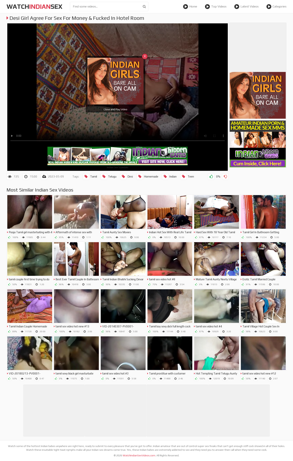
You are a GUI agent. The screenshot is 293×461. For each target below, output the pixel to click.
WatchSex (34, 6)
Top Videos (215, 6)
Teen (187, 176)
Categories (276, 6)
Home (190, 6)
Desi (126, 176)
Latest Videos (246, 6)
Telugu (108, 176)
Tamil (90, 176)
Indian (169, 176)
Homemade (147, 176)
